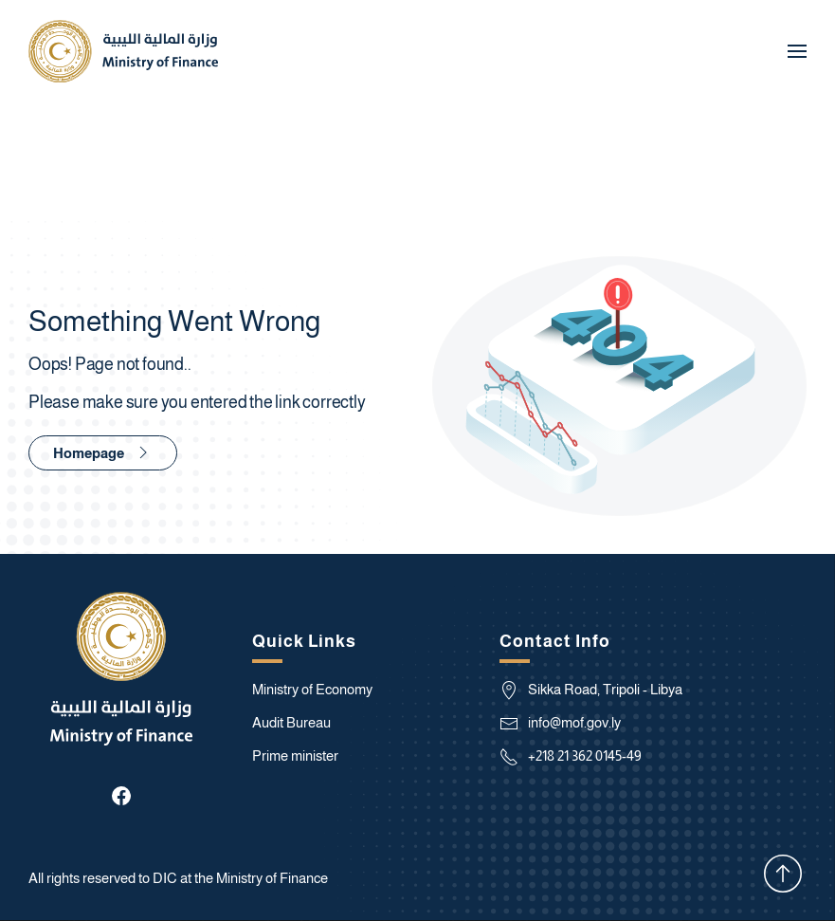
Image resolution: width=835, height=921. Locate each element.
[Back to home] (123, 51)
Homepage (103, 452)
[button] (797, 51)
